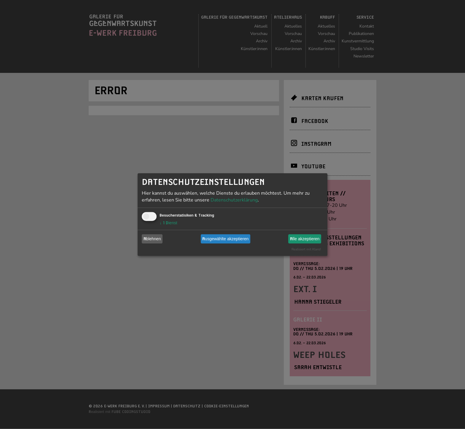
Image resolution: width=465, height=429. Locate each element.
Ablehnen (152, 239)
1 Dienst (168, 222)
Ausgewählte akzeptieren (225, 239)
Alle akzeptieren (304, 239)
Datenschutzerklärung (234, 199)
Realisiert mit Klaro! (306, 249)
